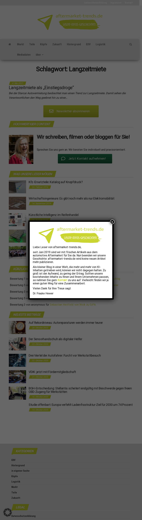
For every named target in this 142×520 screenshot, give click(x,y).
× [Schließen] (112, 222)
